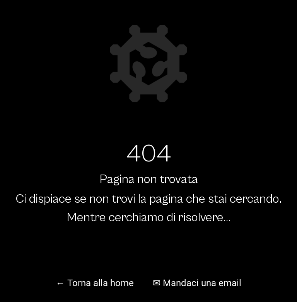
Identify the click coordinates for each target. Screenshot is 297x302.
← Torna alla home (95, 283)
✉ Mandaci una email (197, 283)
